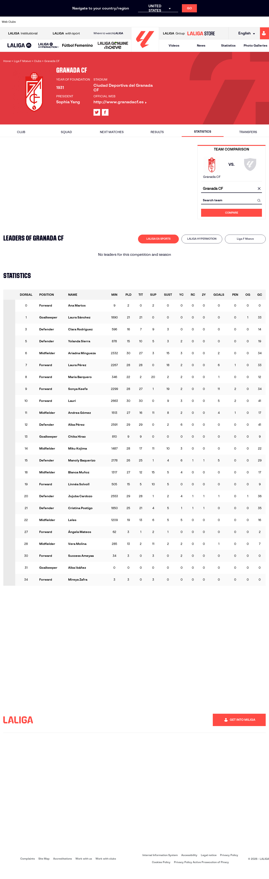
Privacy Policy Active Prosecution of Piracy (201, 862)
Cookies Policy (161, 862)
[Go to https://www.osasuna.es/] (50, 22)
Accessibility (189, 855)
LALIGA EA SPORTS (158, 238)
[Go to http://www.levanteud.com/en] (125, 22)
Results (157, 132)
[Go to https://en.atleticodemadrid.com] (37, 22)
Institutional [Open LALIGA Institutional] (22, 33)
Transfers (248, 132)
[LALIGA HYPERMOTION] (48, 46)
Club (21, 132)
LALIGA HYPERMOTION (202, 238)
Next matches (112, 132)
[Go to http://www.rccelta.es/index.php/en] (62, 22)
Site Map (44, 858)
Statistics (228, 45)
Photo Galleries (255, 45)
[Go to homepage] (145, 50)
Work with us (83, 858)
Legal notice (209, 855)
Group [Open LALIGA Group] (174, 33)
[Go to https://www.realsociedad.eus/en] (226, 22)
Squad (66, 132)
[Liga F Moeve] (77, 45)
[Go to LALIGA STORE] (201, 33)
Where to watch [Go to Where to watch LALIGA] (108, 33)
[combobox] (231, 189)
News (201, 45)
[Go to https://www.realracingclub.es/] (151, 22)
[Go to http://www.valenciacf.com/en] (251, 22)
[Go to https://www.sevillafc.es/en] (238, 22)
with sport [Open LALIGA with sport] (66, 33)
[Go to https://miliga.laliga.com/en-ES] (264, 33)
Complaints (27, 858)
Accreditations (62, 858)
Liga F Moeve (245, 238)
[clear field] (259, 189)
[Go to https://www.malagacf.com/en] (138, 22)
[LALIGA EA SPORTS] (19, 45)
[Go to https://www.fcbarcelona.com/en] (100, 22)
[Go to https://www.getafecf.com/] (113, 22)
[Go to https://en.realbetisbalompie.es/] (201, 22)
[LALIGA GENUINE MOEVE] (113, 45)
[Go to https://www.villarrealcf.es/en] (264, 22)
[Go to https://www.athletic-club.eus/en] (25, 22)
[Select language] (245, 33)
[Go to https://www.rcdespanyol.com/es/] (188, 22)
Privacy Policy (229, 855)
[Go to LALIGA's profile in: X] (96, 112)
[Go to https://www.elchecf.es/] (87, 22)
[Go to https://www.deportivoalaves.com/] (75, 22)
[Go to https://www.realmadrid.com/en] (213, 22)
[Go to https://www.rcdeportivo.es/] (176, 22)
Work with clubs (105, 858)
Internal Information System (160, 855)
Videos (174, 45)
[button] (19, 46)
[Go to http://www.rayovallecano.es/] (163, 22)
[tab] (158, 239)
